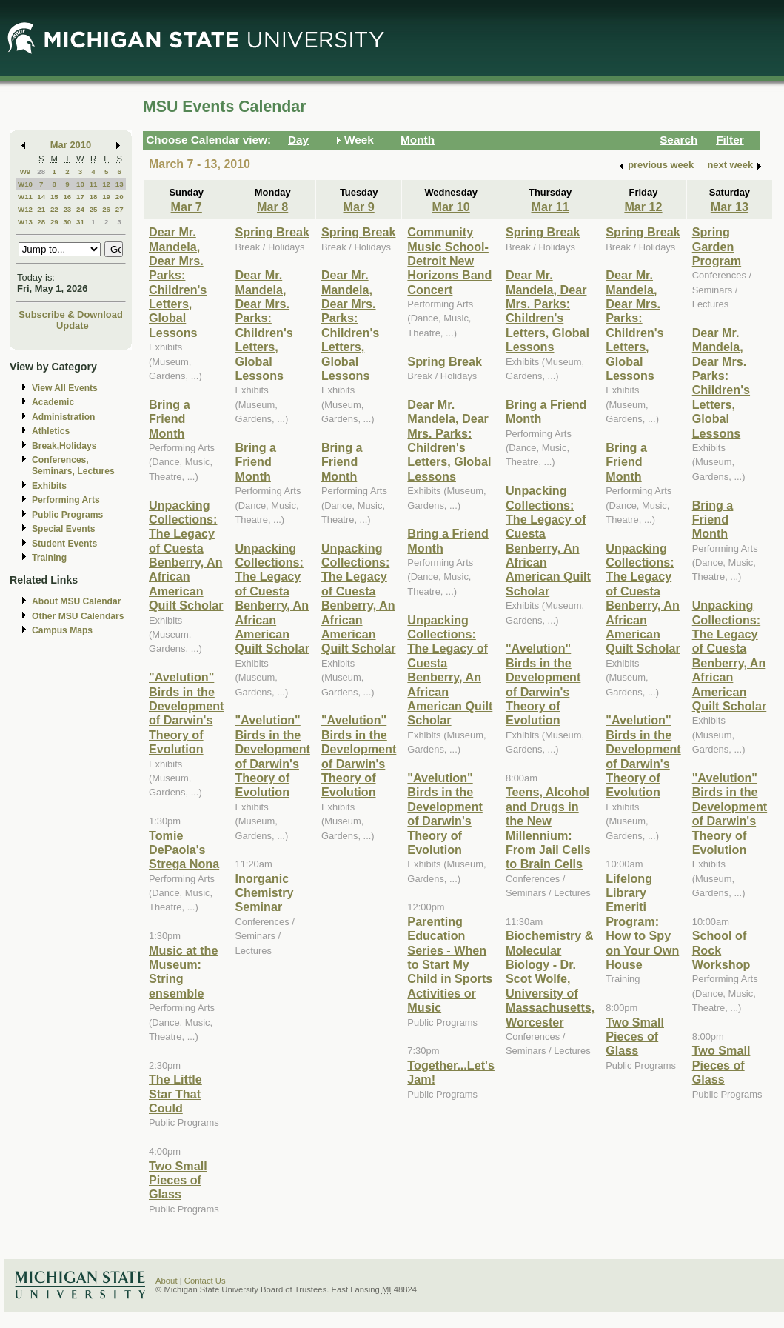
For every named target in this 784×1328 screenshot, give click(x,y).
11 (94, 184)
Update (72, 325)
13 (119, 184)
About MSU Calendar (76, 601)
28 (41, 171)
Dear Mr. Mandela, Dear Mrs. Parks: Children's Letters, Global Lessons (178, 282)
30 (67, 222)
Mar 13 (729, 206)
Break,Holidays (64, 446)
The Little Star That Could (175, 1093)
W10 (25, 184)
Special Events (63, 529)
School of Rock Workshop (721, 950)
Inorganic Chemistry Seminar (264, 893)
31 (80, 222)
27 (119, 209)
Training (49, 558)
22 (54, 209)
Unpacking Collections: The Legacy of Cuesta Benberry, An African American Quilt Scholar (186, 555)
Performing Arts (66, 500)
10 (80, 184)
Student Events (64, 543)
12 (106, 184)
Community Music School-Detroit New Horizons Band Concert (449, 260)
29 (54, 222)
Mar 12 (643, 206)
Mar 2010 (70, 144)
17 (80, 197)
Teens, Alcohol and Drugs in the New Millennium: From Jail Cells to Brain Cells (548, 827)
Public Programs (67, 515)
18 (94, 197)
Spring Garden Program (716, 246)
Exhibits (49, 486)
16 (67, 197)
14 (41, 197)
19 (106, 197)
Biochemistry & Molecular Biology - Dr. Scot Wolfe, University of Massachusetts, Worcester (550, 978)
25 (94, 209)
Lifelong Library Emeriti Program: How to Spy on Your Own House (642, 921)
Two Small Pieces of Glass (178, 1180)
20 (119, 197)
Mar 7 (186, 206)
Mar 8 (272, 206)
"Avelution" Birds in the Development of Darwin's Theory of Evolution (186, 712)
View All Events (65, 388)
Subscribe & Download (71, 314)
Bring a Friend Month (169, 419)
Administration (63, 417)
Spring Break (272, 231)
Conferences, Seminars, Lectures (73, 465)
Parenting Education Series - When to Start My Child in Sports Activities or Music (449, 964)
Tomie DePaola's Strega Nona (184, 850)
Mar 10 (451, 206)
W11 (25, 197)
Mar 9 (359, 206)
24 (80, 209)
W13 (25, 222)
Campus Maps (62, 630)
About (166, 1280)
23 (67, 209)
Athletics (51, 431)
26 (106, 209)
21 (41, 209)
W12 (25, 209)
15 (54, 197)
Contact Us (205, 1280)
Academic (53, 402)
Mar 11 (550, 206)
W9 (25, 171)
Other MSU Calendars (78, 616)
